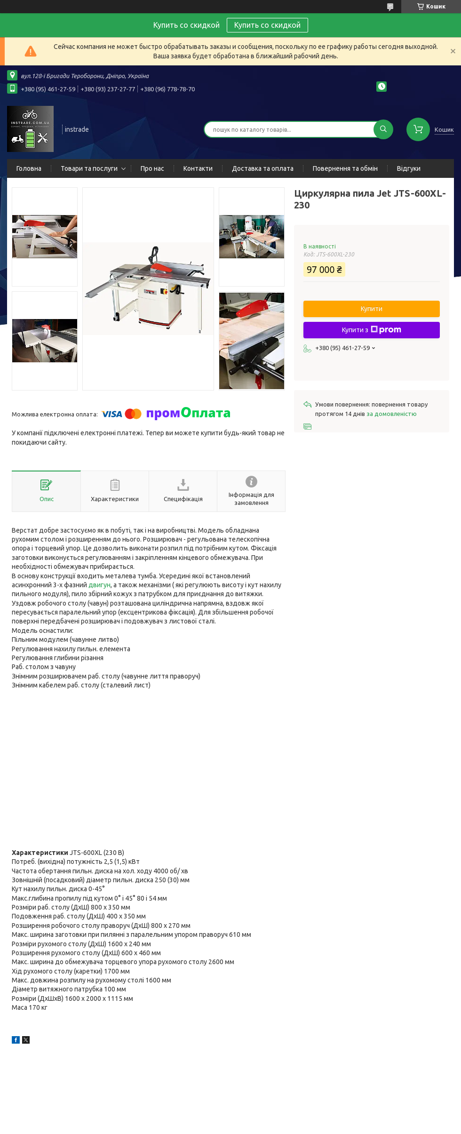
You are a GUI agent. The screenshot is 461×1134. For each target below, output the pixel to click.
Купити (371, 308)
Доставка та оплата (263, 168)
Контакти (198, 168)
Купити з (371, 330)
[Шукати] (383, 129)
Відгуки (409, 168)
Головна (28, 168)
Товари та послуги (89, 168)
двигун (99, 585)
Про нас (152, 168)
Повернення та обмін (345, 168)
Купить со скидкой (267, 25)
